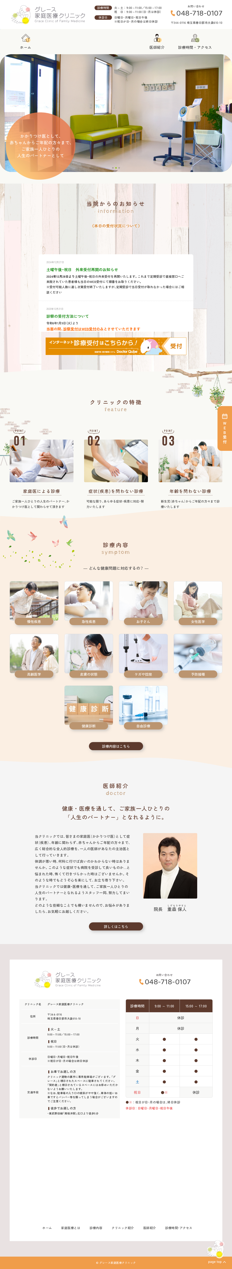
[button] (113, 168)
